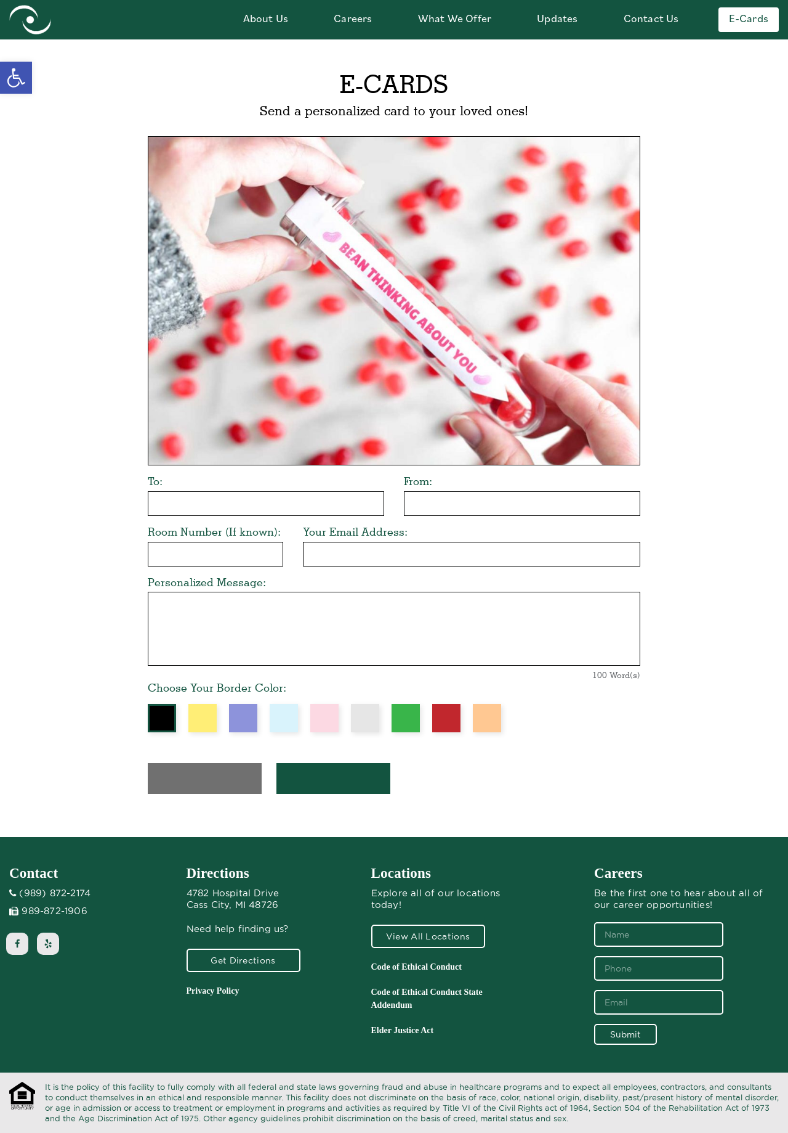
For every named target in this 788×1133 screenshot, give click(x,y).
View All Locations (428, 936)
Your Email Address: (355, 531)
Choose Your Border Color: (217, 687)
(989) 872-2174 (54, 893)
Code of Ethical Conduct (416, 966)
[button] (16, 78)
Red (446, 718)
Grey (365, 718)
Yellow (202, 718)
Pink (324, 718)
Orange (487, 718)
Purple (243, 718)
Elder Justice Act (402, 1030)
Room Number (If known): (214, 531)
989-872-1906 (54, 911)
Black (162, 718)
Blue (284, 718)
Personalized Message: (207, 582)
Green (406, 718)
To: (155, 481)
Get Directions (243, 960)
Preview (205, 778)
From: (418, 481)
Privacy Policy (213, 991)
